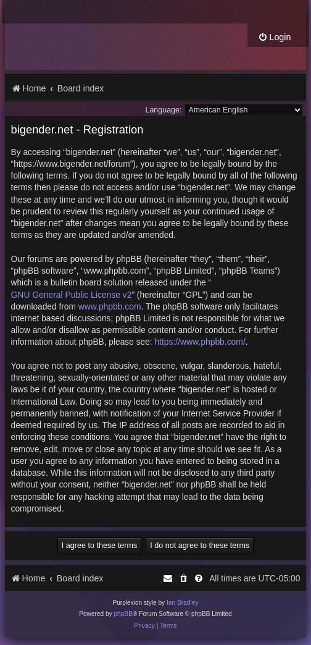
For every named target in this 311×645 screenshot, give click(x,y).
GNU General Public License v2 (71, 295)
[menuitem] (274, 37)
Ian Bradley (183, 602)
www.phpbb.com (109, 306)
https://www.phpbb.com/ (199, 342)
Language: (163, 110)
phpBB (123, 613)
